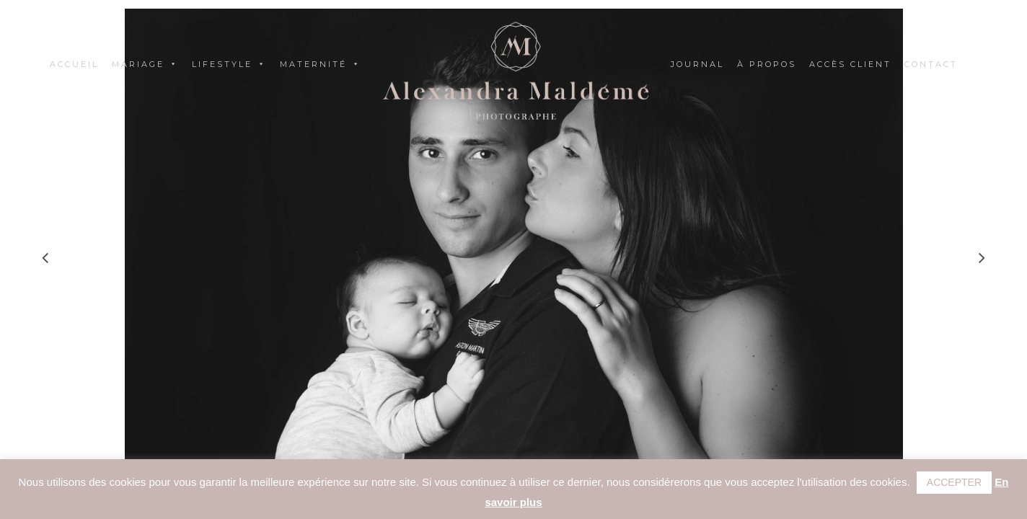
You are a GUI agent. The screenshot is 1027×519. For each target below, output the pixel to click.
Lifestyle (229, 64)
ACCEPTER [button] (954, 482)
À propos (766, 64)
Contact (931, 64)
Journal (697, 64)
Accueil (74, 64)
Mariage (145, 64)
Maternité (320, 64)
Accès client (850, 64)
